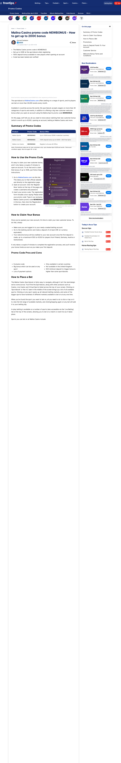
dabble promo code (86, 212)
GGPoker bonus (85, 136)
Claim (70, 749)
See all (82, 18)
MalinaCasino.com (32, 99)
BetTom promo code (86, 123)
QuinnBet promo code (86, 182)
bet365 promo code (106, 103)
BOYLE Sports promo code (88, 166)
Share (73, 42)
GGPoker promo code (105, 136)
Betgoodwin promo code (87, 199)
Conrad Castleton (22, 40)
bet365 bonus (84, 103)
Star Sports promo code (87, 89)
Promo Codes (15, 8)
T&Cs (84, 78)
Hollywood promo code (87, 75)
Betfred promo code (86, 151)
